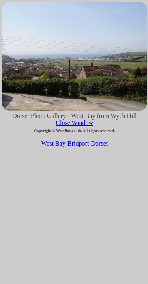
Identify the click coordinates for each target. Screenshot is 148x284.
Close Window (74, 123)
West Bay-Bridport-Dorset (74, 143)
